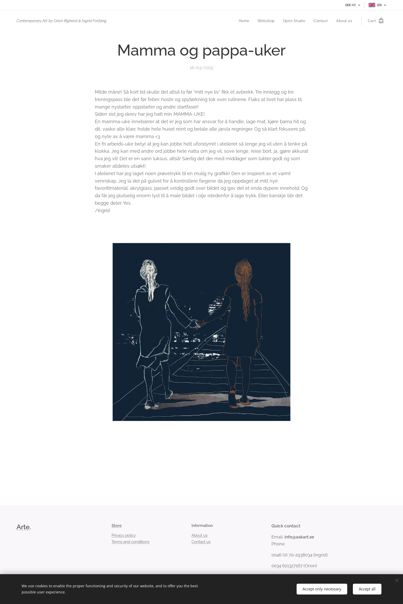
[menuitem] (244, 20)
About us (199, 535)
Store (117, 525)
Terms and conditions (130, 541)
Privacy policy (124, 535)
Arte (23, 527)
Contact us (200, 541)
